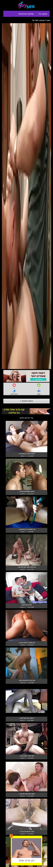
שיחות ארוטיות (26, 13)
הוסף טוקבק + (26, 401)
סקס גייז (42, 13)
